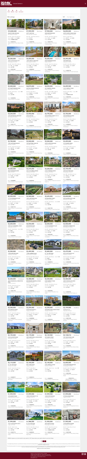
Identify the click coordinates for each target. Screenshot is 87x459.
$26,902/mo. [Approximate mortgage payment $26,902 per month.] (58, 113)
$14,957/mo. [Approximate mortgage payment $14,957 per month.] (21, 362)
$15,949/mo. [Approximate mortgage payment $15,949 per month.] (58, 307)
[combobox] (72, 17)
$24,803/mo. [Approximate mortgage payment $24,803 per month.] (76, 141)
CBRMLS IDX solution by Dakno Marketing (43, 448)
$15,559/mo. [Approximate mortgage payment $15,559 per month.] (21, 335)
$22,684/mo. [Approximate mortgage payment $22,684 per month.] (58, 168)
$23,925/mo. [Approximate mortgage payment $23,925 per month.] (39, 168)
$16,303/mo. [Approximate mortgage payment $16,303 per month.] (39, 307)
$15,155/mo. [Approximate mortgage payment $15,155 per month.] (76, 335)
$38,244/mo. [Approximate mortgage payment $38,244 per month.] (76, 58)
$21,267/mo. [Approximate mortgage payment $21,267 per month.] (21, 196)
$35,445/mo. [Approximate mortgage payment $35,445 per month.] (21, 86)
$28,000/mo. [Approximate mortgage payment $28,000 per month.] (39, 113)
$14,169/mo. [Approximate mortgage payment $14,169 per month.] (76, 394)
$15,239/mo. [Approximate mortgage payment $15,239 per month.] (58, 335)
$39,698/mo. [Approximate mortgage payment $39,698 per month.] (58, 58)
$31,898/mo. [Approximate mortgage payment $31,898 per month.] (76, 86)
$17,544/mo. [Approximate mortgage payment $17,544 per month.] (76, 251)
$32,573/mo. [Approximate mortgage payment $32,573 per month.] (58, 86)
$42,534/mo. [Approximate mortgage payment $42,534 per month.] (39, 58)
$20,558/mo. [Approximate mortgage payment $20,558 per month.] (39, 196)
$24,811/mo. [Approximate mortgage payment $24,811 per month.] (39, 141)
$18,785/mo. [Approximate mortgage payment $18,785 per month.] (76, 196)
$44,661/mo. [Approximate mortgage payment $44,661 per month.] (21, 58)
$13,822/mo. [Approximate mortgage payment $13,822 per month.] (58, 421)
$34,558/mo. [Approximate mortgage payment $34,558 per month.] (39, 86)
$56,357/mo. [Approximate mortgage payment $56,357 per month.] (58, 31)
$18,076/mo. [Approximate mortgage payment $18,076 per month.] (39, 223)
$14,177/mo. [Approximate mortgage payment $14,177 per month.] (76, 362)
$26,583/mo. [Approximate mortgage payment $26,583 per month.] (76, 113)
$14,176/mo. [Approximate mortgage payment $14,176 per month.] (39, 394)
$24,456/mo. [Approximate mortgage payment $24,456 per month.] (21, 168)
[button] (12, 11)
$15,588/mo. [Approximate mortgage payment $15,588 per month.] (76, 307)
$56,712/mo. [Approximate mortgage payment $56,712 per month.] (39, 31)
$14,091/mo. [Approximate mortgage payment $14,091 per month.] (39, 421)
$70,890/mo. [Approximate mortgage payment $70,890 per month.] (21, 31)
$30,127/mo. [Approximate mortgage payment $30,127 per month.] (21, 113)
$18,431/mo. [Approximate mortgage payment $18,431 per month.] (21, 223)
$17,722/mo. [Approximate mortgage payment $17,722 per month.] (58, 223)
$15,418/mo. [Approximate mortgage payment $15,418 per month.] (39, 335)
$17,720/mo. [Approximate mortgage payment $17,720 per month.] (39, 251)
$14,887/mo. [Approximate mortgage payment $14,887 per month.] (39, 362)
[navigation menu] (85, 4)
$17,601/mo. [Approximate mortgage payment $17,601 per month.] (58, 251)
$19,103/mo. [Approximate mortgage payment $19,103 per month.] (58, 196)
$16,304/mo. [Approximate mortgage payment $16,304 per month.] (21, 307)
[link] (8, 11)
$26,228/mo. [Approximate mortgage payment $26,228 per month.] (21, 141)
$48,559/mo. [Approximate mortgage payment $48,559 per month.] (76, 31)
